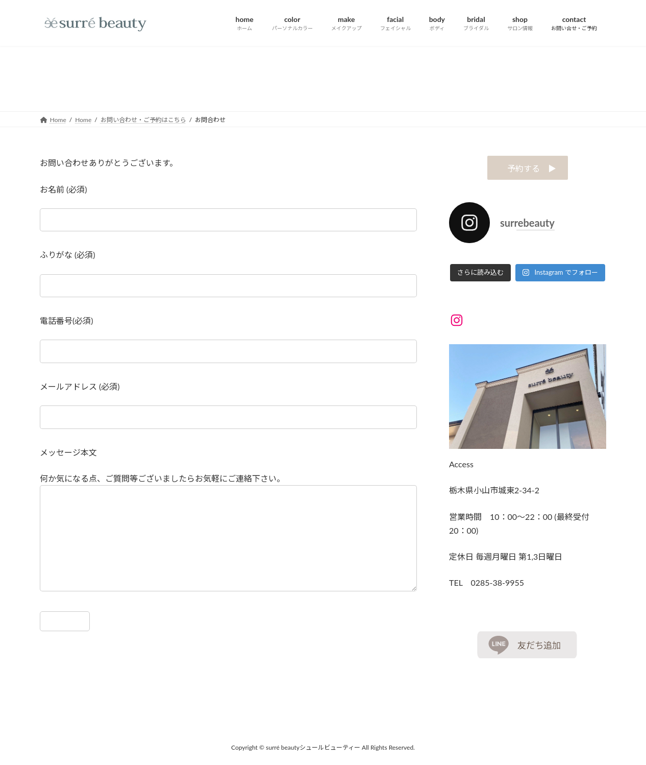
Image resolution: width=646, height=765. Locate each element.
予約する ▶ (527, 168)
